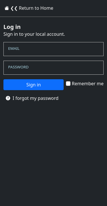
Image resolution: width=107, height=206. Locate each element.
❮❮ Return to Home (29, 8)
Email (14, 48)
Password (18, 66)
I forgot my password (32, 98)
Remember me (85, 83)
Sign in (33, 85)
